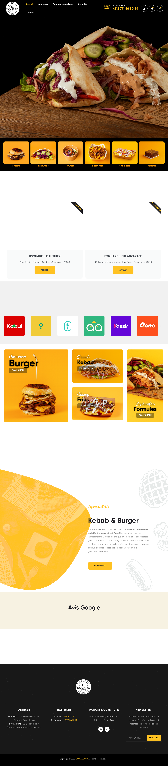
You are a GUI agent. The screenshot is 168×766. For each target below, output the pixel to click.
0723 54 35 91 (71, 720)
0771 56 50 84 (69, 717)
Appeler (44, 270)
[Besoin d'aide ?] (107, 7)
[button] (7, 326)
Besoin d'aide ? (119, 5)
